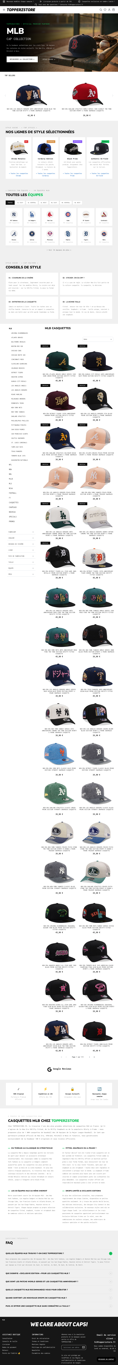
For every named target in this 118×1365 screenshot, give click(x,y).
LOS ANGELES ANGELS (18, 386)
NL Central (66, 202)
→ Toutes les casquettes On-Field (99, 175)
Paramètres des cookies (41, 1340)
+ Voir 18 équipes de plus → (59, 250)
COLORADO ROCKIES (18, 368)
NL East (54, 202)
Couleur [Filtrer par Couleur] (21, 538)
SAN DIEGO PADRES (18, 429)
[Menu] (4, 9)
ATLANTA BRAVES (17, 337)
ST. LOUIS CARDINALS (19, 442)
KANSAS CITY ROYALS (18, 381)
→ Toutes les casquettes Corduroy (45, 175)
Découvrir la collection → (22, 59)
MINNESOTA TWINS (17, 403)
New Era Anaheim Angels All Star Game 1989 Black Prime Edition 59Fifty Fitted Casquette (59, 967)
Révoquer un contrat (106, 1346)
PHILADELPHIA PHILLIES (20, 421)
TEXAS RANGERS (16, 451)
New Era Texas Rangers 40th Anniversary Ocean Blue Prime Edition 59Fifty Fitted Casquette (96, 691)
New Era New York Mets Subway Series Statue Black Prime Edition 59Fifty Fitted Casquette (96, 927)
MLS (10, 484)
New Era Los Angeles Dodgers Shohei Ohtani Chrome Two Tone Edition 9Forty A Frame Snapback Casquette (96, 533)
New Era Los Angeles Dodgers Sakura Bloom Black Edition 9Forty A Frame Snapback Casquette (96, 730)
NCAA (11, 488)
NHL (10, 474)
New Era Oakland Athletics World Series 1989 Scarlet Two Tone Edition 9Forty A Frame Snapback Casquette (87, 110)
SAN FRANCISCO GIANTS (19, 434)
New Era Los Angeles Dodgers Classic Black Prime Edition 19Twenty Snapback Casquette (96, 808)
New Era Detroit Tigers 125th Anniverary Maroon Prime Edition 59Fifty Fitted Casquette (59, 415)
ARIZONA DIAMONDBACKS (19, 333)
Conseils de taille (9, 1328)
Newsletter (36, 1337)
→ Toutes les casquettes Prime (72, 175)
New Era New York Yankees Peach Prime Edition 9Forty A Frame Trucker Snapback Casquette (96, 494)
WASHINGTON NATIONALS (19, 460)
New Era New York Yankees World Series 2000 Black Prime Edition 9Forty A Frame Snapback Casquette (96, 651)
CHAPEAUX (13, 507)
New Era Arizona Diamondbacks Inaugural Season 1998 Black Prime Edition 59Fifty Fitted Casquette (59, 927)
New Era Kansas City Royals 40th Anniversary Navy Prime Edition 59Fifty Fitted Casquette (96, 375)
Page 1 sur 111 (78, 1057)
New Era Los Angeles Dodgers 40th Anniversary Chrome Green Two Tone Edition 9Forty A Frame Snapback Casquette (59, 533)
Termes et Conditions (40, 1328)
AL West (44, 202)
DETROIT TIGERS (17, 372)
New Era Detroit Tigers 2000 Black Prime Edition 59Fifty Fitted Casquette (96, 1045)
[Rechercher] (101, 9)
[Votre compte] (109, 9)
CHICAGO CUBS (16, 351)
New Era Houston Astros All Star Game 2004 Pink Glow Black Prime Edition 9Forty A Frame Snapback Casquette (59, 1006)
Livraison (6, 1331)
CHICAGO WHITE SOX (18, 355)
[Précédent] (5, 96)
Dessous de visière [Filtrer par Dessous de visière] (21, 544)
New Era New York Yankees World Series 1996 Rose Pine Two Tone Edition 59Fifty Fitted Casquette (96, 612)
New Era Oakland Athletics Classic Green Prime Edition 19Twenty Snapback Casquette (59, 808)
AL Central (32, 202)
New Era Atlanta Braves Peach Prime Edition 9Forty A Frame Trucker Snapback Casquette (96, 454)
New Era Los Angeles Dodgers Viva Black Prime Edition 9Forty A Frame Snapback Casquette (96, 415)
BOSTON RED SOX (17, 346)
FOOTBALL (13, 493)
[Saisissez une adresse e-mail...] (71, 1334)
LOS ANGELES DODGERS (19, 390)
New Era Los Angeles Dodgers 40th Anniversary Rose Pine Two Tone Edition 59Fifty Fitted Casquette (59, 612)
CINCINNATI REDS (17, 359)
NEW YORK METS (16, 407)
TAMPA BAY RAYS (17, 447)
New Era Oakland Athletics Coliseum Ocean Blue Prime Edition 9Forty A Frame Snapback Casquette (59, 454)
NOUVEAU (12, 512)
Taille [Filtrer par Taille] (21, 562)
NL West (77, 202)
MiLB (11, 479)
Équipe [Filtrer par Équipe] (21, 568)
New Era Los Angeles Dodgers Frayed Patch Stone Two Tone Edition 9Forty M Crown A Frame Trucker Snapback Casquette (96, 848)
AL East (20, 202)
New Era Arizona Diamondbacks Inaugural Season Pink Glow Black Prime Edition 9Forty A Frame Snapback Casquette (96, 1006)
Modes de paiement (9, 1334)
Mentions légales (38, 1331)
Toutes (10, 202)
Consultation (7, 1325)
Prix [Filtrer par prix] (21, 574)
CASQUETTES (13, 502)
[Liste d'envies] (105, 9)
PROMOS (12, 521)
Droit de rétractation (40, 1325)
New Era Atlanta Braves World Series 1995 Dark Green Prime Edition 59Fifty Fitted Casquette (59, 376)
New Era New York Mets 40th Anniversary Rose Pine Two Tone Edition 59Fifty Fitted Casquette (59, 651)
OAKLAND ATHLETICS (18, 416)
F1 (10, 498)
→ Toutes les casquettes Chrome (18, 175)
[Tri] (98, 339)
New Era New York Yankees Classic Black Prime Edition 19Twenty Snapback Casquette (59, 887)
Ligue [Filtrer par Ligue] (21, 550)
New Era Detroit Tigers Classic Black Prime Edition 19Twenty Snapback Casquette (96, 769)
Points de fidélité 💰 (11, 1340)
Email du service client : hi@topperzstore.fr (105, 1325)
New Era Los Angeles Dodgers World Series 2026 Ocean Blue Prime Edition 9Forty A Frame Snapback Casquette (59, 691)
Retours (5, 1337)
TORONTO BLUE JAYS (18, 456)
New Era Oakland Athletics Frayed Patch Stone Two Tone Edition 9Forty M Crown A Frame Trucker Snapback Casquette (96, 888)
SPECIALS (13, 517)
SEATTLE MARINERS (18, 438)
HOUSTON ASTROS (17, 377)
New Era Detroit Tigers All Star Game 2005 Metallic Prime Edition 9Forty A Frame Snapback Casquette (59, 573)
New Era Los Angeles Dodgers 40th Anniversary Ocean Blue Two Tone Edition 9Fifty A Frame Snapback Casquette (31, 110)
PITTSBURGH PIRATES (18, 425)
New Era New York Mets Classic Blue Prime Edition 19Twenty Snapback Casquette (59, 769)
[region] (59, 96)
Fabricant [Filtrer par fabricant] (21, 532)
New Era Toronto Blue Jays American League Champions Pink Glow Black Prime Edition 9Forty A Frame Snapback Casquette (96, 967)
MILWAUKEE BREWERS (18, 399)
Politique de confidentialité (43, 1334)
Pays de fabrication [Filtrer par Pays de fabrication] (21, 556)
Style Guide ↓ (49, 59)
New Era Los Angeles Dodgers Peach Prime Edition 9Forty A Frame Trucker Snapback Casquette (59, 494)
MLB (10, 328)
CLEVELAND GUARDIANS (19, 364)
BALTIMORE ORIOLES (18, 342)
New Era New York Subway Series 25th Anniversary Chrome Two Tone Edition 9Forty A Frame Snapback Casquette (59, 730)
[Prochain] (112, 96)
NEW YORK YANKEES (18, 412)
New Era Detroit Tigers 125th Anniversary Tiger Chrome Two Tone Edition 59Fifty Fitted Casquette (96, 573)
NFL (10, 465)
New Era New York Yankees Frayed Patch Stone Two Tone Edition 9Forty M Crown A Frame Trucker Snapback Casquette (59, 848)
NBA (10, 469)
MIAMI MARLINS (16, 394)
